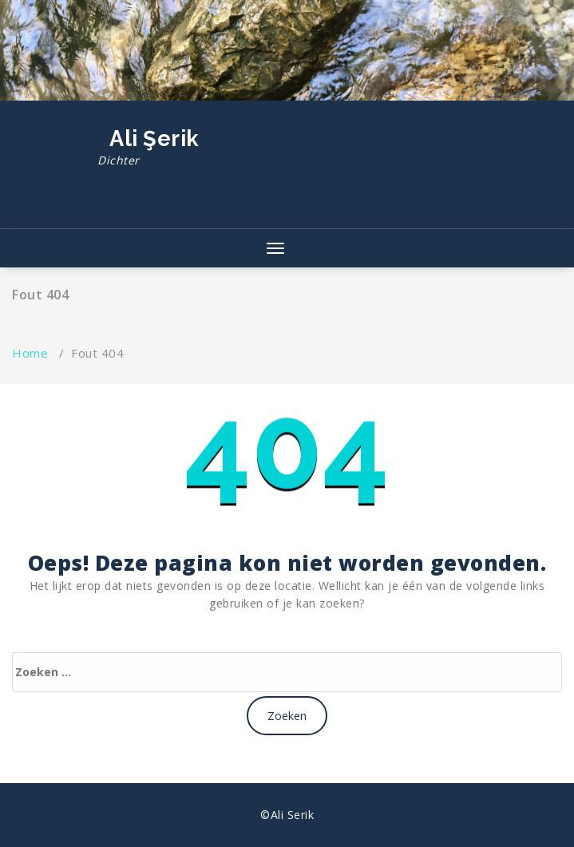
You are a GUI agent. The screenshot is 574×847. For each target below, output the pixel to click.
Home (30, 353)
